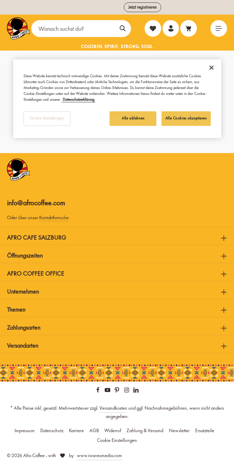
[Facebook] (98, 391)
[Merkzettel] (152, 28)
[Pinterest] (117, 391)
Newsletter (179, 430)
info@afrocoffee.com (36, 202)
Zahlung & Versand (145, 430)
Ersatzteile (204, 430)
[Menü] (218, 28)
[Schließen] (211, 67)
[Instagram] (127, 391)
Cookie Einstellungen (117, 440)
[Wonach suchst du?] (73, 28)
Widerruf (112, 430)
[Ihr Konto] (170, 28)
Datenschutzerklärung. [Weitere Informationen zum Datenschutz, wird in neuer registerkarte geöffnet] (78, 99)
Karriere (76, 430)
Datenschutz (51, 430)
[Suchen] (123, 28)
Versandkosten (113, 408)
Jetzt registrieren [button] (142, 7)
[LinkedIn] (136, 391)
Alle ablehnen (133, 118)
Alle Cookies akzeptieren (186, 118)
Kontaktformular (54, 217)
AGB (94, 430)
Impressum (25, 430)
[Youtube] (108, 391)
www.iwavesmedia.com (99, 455)
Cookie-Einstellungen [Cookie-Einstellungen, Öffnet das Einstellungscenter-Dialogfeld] (46, 118)
